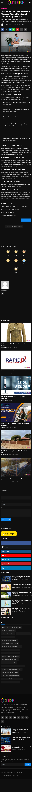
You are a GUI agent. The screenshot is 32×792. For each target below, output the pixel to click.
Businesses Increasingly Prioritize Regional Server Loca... (21, 738)
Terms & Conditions (6, 775)
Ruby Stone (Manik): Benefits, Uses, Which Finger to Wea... (21, 746)
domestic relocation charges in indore (10, 675)
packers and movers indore (8, 633)
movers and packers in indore (8, 630)
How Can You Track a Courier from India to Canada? (15, 371)
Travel (3, 627)
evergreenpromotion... (16, 595)
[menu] (2, 2)
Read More (26, 220)
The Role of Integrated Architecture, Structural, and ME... (15, 478)
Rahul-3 (13, 749)
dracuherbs (4, 290)
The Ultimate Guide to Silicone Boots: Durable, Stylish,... (20, 730)
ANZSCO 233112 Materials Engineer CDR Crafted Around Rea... (15, 424)
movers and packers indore (8, 637)
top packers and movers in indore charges (11, 646)
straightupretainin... (5, 454)
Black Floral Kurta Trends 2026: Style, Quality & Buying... (21, 609)
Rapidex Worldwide (5, 373)
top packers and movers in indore (9, 640)
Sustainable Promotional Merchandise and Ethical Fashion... (21, 593)
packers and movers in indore (14, 627)
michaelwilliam (4, 427)
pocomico (14, 603)
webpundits (14, 740)
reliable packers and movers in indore (10, 653)
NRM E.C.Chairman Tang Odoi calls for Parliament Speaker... (21, 585)
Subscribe (27, 764)
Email (2, 501)
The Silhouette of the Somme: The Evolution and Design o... (14, 344)
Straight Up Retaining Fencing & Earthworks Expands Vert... (16, 451)
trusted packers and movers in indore (10, 650)
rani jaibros (3, 400)
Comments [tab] (4, 490)
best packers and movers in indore (10, 643)
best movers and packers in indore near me (12, 679)
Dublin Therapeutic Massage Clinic (14, 226)
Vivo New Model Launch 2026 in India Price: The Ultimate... (21, 577)
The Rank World (15, 579)
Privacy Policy (15, 775)
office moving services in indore (9, 662)
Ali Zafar (13, 611)
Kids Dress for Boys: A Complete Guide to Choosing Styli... (21, 601)
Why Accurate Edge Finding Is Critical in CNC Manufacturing (13, 397)
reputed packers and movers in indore (10, 682)
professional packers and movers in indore (12, 669)
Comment (3, 508)
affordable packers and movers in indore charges (13, 666)
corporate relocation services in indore (10, 656)
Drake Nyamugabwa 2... (17, 587)
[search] (30, 2)
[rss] (2, 721)
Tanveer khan (14, 732)
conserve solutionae (5, 481)
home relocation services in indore (10, 672)
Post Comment (6, 519)
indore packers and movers (23, 633)
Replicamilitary (4, 347)
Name (2, 495)
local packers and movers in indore (10, 659)
